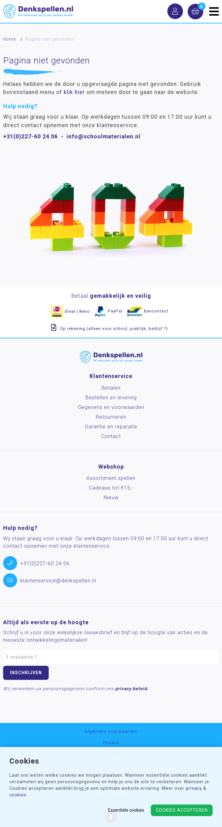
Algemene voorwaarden (111, 731)
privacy (194, 788)
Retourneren (111, 417)
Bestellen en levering (111, 398)
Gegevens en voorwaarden (111, 407)
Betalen (111, 388)
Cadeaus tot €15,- (111, 488)
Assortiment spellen (111, 478)
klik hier (74, 92)
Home (9, 39)
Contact (111, 436)
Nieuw (111, 498)
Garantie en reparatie (111, 427)
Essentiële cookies (126, 810)
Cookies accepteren (182, 810)
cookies (18, 794)
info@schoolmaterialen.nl (104, 136)
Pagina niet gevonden (49, 39)
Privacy (111, 742)
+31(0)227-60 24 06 (30, 136)
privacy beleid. (132, 688)
